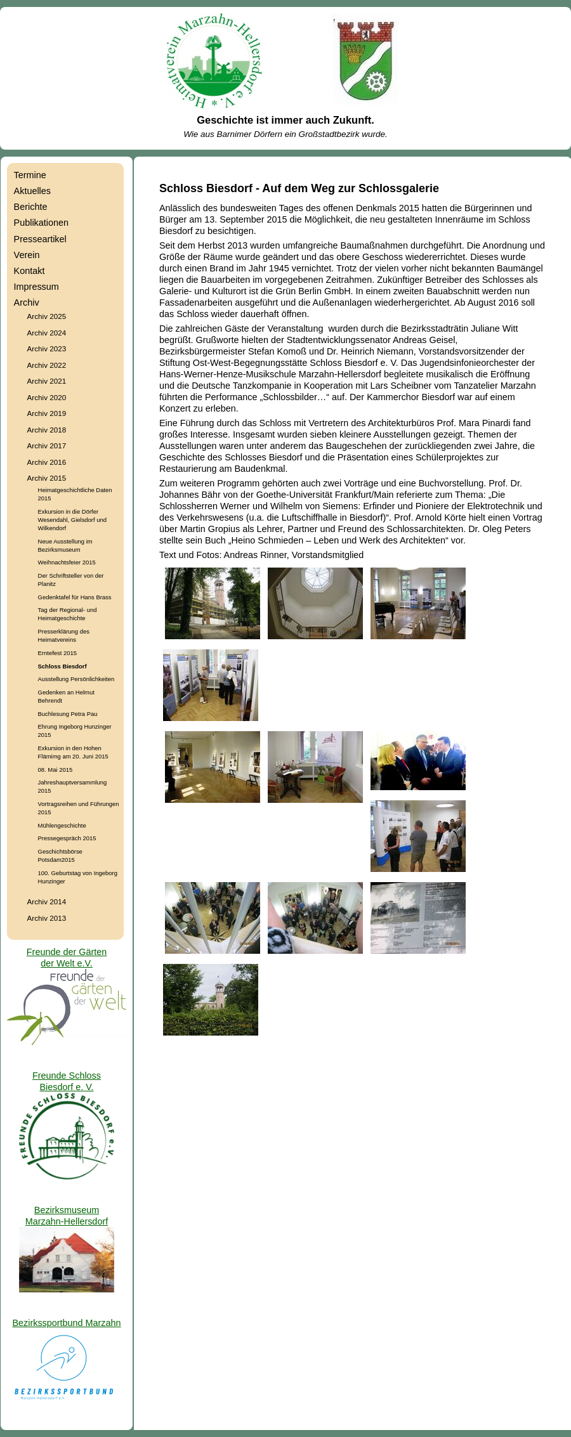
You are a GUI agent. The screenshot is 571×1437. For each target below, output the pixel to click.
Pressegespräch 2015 (67, 838)
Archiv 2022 (47, 365)
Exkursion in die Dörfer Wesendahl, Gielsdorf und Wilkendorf (72, 519)
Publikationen (41, 223)
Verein (27, 255)
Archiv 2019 (47, 413)
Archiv (26, 302)
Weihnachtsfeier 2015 (67, 562)
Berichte (31, 207)
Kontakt (29, 271)
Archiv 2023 (47, 348)
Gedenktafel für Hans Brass (75, 597)
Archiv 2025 (47, 316)
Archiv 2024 (47, 332)
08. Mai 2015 (55, 769)
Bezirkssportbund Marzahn (66, 1323)
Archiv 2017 (47, 445)
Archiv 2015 (47, 478)
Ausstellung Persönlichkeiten (76, 678)
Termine (30, 175)
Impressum (36, 287)
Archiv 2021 (47, 381)
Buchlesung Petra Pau (68, 713)
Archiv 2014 (47, 901)
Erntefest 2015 (57, 652)
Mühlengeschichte (62, 825)
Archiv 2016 (47, 462)
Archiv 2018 (47, 430)
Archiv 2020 (47, 397)
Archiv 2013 (47, 918)
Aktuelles (32, 191)
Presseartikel (40, 239)
